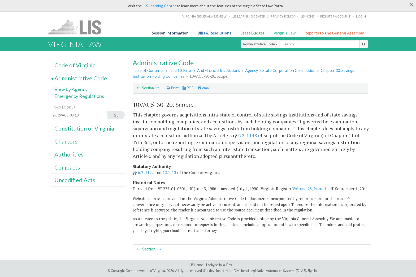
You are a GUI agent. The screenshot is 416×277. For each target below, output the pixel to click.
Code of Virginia (75, 65)
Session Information (170, 33)
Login (361, 16)
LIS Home (196, 265)
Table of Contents (148, 70)
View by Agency (71, 89)
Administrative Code (260, 44)
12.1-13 (169, 172)
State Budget (252, 33)
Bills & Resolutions (214, 33)
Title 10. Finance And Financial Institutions (204, 70)
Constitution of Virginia (84, 128)
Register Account (335, 16)
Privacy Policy (283, 16)
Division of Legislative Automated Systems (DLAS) (270, 271)
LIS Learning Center (159, 5)
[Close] (412, 4)
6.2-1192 (146, 172)
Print (173, 88)
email (204, 88)
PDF (188, 88)
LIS (77, 27)
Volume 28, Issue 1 (309, 188)
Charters (65, 141)
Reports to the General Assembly (334, 33)
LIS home (308, 16)
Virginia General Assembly (204, 16)
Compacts (67, 167)
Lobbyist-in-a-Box (219, 265)
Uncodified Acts (74, 180)
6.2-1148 (247, 135)
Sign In (312, 271)
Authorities (69, 154)
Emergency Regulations (79, 96)
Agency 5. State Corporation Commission (280, 70)
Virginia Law (285, 33)
